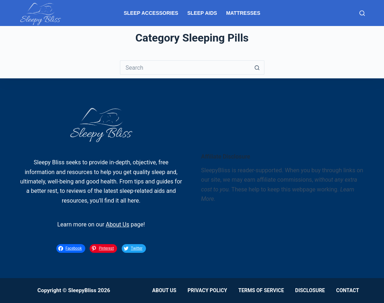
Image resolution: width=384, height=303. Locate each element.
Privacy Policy (207, 290)
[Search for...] (185, 67)
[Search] (362, 13)
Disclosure (310, 290)
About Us (117, 224)
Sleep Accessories (151, 13)
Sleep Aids (202, 13)
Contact (347, 290)
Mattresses (243, 13)
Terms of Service (261, 290)
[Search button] (257, 67)
